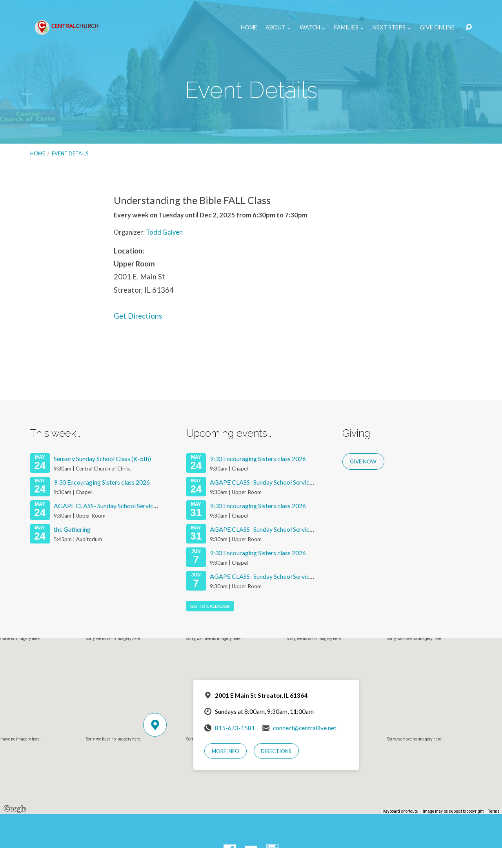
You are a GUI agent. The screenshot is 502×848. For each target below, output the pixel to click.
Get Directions (138, 316)
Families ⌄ (349, 27)
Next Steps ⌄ (392, 27)
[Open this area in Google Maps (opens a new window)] (15, 809)
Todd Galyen (164, 232)
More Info (225, 751)
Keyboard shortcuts (400, 811)
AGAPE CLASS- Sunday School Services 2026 (114, 505)
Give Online (437, 27)
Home (249, 27)
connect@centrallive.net (304, 727)
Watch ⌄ (313, 27)
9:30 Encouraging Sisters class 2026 (102, 482)
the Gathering (72, 529)
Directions (276, 751)
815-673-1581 (235, 727)
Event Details (70, 153)
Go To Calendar (210, 606)
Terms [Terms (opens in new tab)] (494, 811)
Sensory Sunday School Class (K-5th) (102, 458)
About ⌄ (278, 27)
